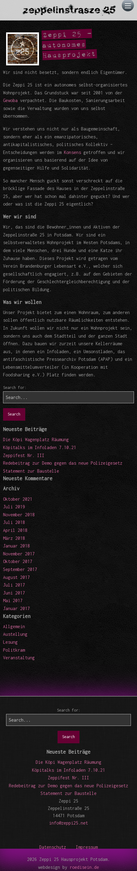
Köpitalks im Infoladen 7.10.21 (39, 447)
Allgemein (14, 626)
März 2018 (14, 538)
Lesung (10, 642)
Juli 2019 (14, 506)
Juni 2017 (14, 592)
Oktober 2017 (17, 561)
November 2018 (19, 514)
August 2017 (16, 577)
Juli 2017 (14, 584)
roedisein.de (84, 867)
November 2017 (19, 553)
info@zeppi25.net (68, 822)
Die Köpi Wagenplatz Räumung (36, 439)
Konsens (72, 152)
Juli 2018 (14, 522)
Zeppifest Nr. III (23, 455)
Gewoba (10, 100)
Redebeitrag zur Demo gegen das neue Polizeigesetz (62, 463)
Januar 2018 (16, 545)
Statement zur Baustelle (31, 471)
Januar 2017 (16, 608)
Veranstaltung (19, 657)
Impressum (87, 847)
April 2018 (15, 530)
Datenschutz (52, 847)
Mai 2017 (13, 600)
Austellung (15, 634)
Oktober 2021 (17, 499)
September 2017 (20, 569)
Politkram (14, 650)
